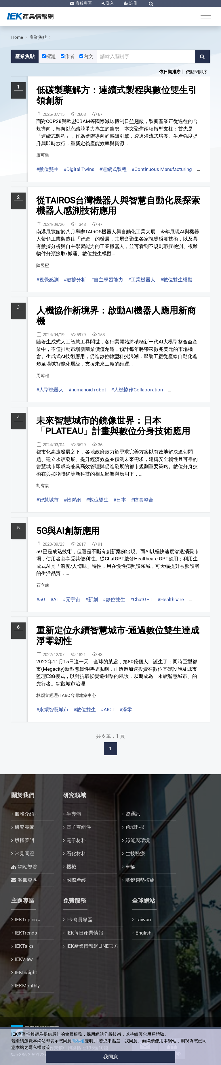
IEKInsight (26, 972)
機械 (71, 867)
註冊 (132, 3)
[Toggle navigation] (206, 17)
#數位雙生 (47, 169)
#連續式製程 (113, 169)
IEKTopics (26, 919)
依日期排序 (170, 71)
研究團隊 (24, 827)
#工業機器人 (141, 279)
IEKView (24, 959)
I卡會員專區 (79, 919)
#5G (40, 599)
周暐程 (42, 375)
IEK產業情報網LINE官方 (92, 946)
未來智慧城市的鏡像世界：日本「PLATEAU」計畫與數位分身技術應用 (113, 426)
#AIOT (108, 709)
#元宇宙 (71, 599)
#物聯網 (72, 500)
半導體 (73, 814)
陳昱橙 (42, 265)
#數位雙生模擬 (176, 279)
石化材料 (76, 853)
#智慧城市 (47, 500)
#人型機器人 (50, 390)
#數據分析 (75, 279)
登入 (109, 3)
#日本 (119, 500)
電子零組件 (78, 827)
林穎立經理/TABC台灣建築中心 (66, 695)
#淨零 (125, 709)
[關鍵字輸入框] (146, 56)
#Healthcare (170, 599)
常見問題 (24, 853)
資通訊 (132, 814)
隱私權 (78, 1040)
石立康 (42, 585)
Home (17, 37)
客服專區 (83, 3)
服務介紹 (24, 814)
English (143, 933)
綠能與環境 (137, 840)
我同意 (110, 1057)
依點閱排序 (196, 71)
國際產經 (76, 880)
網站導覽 (27, 867)
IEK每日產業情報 (84, 933)
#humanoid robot (87, 390)
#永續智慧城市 (52, 709)
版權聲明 (24, 840)
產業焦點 (38, 37)
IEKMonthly (27, 986)
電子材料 (76, 840)
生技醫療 (135, 853)
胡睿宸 (42, 485)
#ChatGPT (141, 599)
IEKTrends (26, 933)
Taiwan (143, 919)
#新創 (91, 599)
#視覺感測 (47, 279)
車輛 (130, 867)
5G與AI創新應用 (68, 531)
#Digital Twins (79, 169)
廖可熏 (42, 155)
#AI (54, 599)
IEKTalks (24, 946)
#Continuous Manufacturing (162, 169)
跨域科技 (135, 827)
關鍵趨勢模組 (140, 880)
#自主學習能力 (107, 279)
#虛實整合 (142, 500)
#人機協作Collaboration (137, 390)
